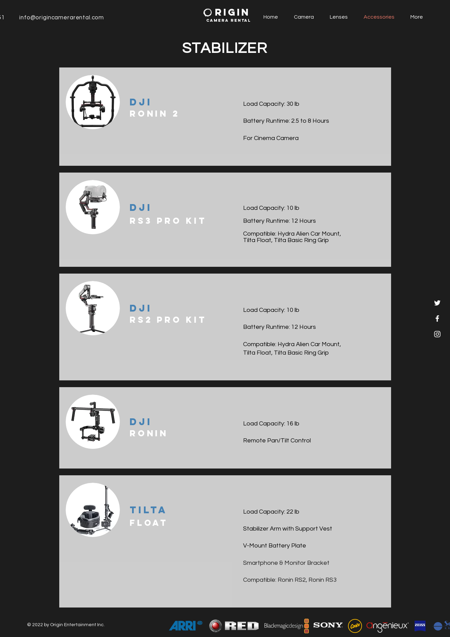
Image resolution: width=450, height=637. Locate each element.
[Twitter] (437, 303)
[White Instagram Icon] (437, 334)
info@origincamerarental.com (61, 18)
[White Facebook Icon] (437, 318)
